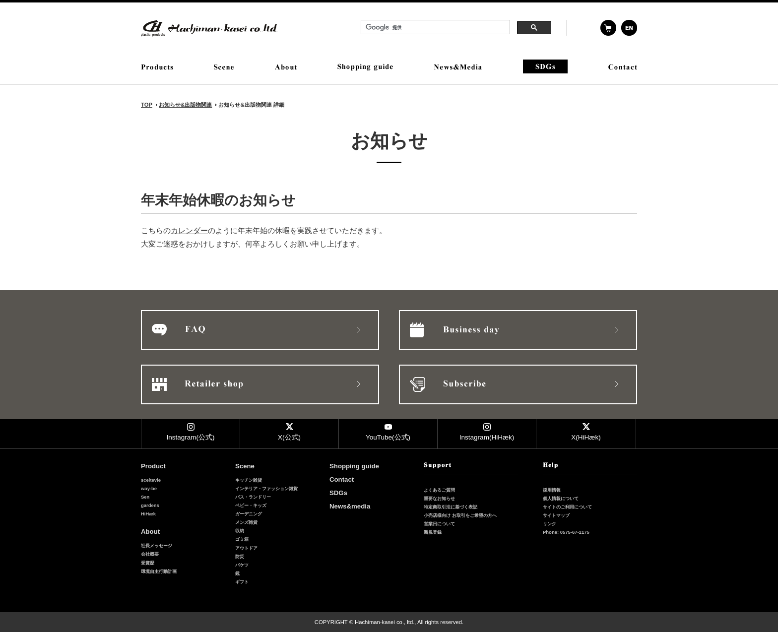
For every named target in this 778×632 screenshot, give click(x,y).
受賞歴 (147, 563)
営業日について (439, 523)
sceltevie (151, 480)
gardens (150, 505)
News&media (349, 506)
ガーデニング (248, 513)
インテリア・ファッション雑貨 (266, 488)
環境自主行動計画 (159, 571)
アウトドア (246, 548)
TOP (146, 105)
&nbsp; (456, 28)
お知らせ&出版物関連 (185, 105)
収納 (239, 530)
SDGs (338, 493)
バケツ (242, 565)
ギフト (242, 581)
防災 (239, 556)
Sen (145, 497)
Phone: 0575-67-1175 (566, 532)
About (150, 531)
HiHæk (148, 513)
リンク (549, 523)
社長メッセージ (156, 545)
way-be (149, 488)
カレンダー (189, 230)
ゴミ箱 (242, 539)
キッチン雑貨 (248, 480)
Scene (245, 466)
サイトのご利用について (567, 506)
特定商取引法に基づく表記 (450, 506)
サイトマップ (556, 515)
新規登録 (433, 532)
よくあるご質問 (439, 490)
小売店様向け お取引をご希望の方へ (460, 515)
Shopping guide (354, 466)
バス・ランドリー (253, 497)
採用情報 (552, 490)
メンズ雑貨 (246, 522)
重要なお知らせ (439, 498)
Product (153, 466)
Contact (341, 479)
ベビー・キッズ (250, 505)
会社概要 (150, 554)
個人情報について (561, 498)
